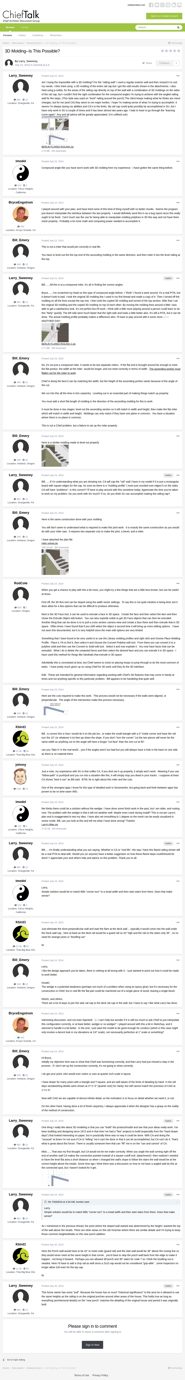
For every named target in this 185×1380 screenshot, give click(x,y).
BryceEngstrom (21, 203)
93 (26, 752)
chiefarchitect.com (136, 5)
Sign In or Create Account (164, 16)
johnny (21, 765)
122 (17, 185)
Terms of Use (81, 1376)
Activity (24, 27)
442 (20, 226)
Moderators (56, 35)
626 (17, 608)
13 (25, 99)
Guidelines (37, 35)
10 (25, 264)
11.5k (17, 752)
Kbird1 (21, 728)
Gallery (22, 35)
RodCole (20, 584)
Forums (7, 35)
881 (17, 99)
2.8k (17, 789)
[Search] (154, 27)
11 (25, 789)
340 (17, 264)
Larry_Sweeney (28, 61)
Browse (10, 29)
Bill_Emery (20, 240)
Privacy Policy (100, 1376)
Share (147, 63)
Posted (52, 76)
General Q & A (41, 64)
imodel (21, 161)
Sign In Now (92, 1345)
